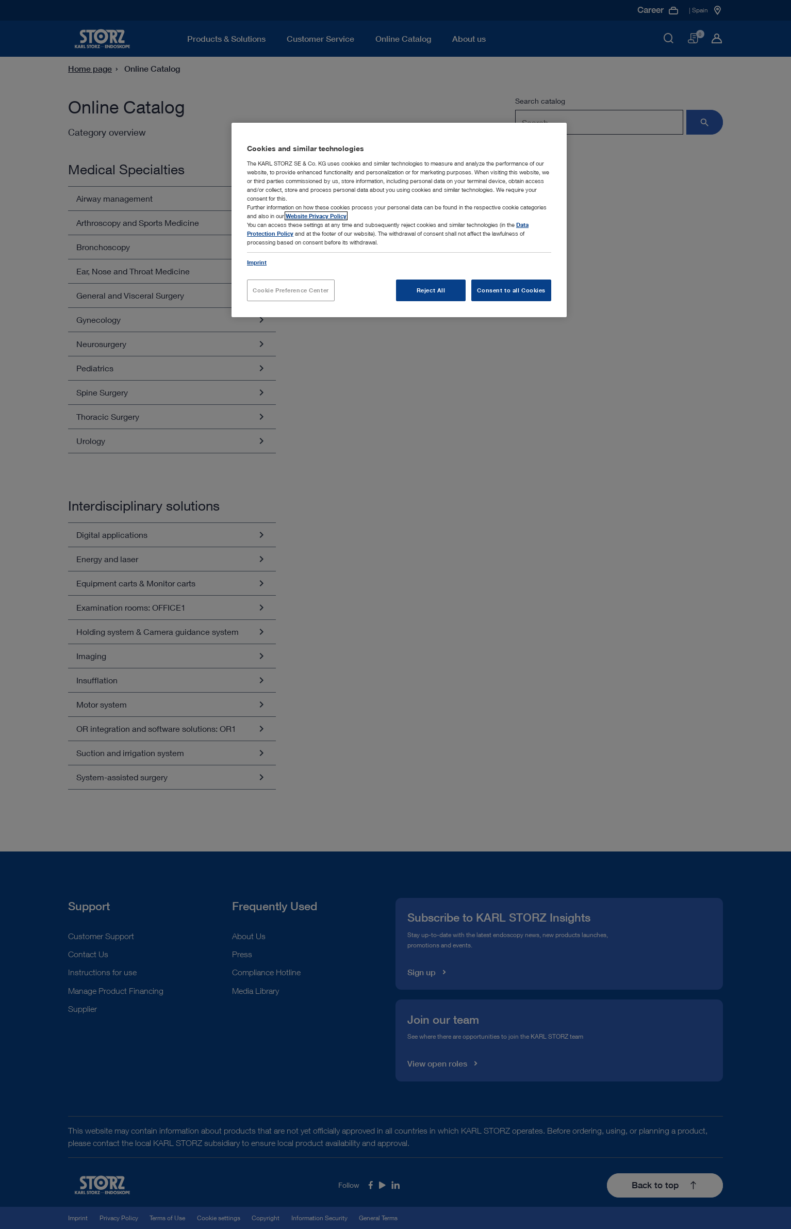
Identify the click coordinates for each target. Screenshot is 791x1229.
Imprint (257, 262)
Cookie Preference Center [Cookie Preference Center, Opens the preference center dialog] (291, 290)
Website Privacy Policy (316, 215)
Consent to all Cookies (511, 290)
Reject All (431, 290)
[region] (399, 220)
